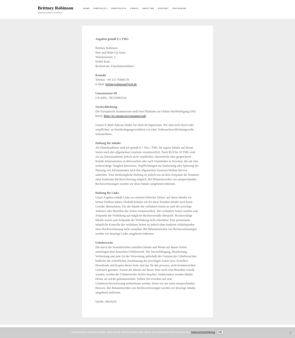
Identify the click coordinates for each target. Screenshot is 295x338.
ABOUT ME (148, 8)
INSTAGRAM (179, 8)
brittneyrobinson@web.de (121, 84)
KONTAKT (163, 8)
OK (220, 332)
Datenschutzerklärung (203, 332)
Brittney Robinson (55, 7)
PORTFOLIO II (118, 8)
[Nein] (290, 333)
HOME (86, 8)
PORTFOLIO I (101, 8)
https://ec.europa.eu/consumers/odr (125, 116)
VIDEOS (134, 8)
